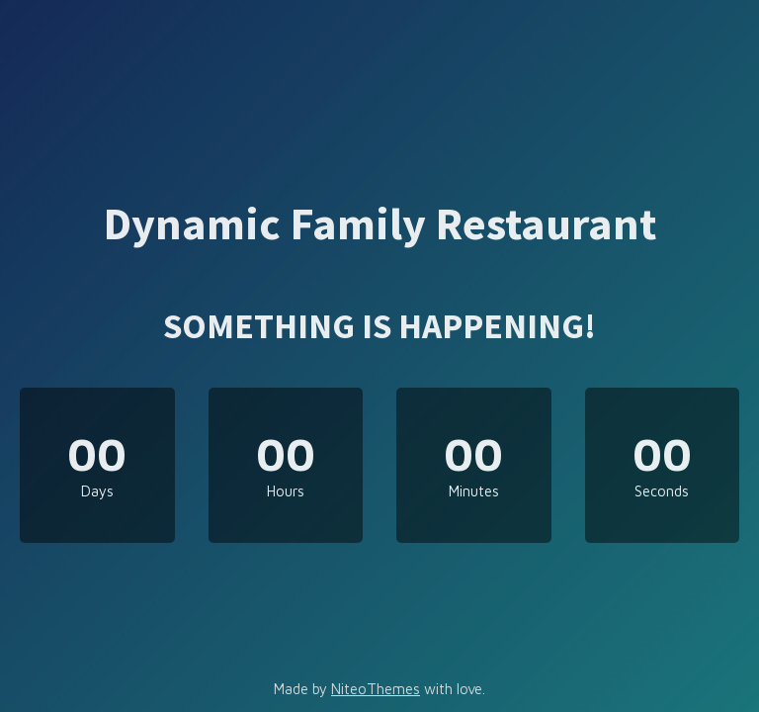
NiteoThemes (375, 688)
